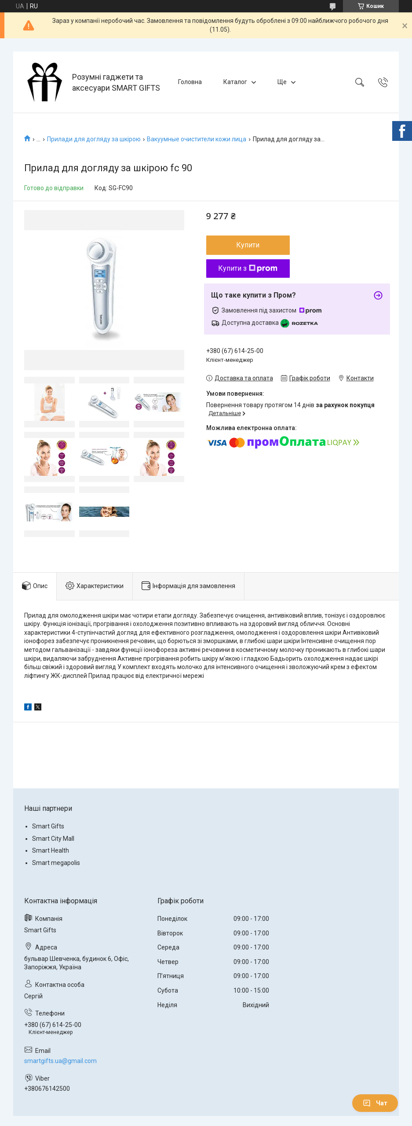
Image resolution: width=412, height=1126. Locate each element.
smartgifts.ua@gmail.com (60, 1060)
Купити (247, 245)
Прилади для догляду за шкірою (94, 139)
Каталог (235, 81)
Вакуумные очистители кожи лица (196, 139)
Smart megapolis (56, 862)
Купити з (247, 268)
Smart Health (50, 850)
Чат (375, 1103)
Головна (190, 81)
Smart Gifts (48, 826)
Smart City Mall (53, 838)
